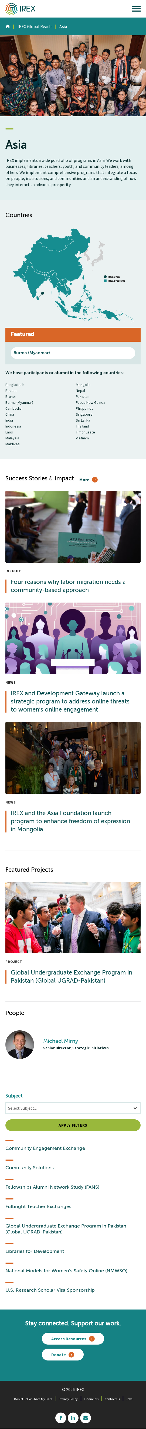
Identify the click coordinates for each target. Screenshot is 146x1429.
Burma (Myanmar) (31, 353)
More (84, 479)
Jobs (129, 1399)
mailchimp (85, 1418)
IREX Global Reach (35, 26)
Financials (91, 1399)
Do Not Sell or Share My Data (33, 1399)
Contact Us (112, 1399)
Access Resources (68, 1338)
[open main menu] (136, 10)
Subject (14, 1096)
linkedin (73, 1418)
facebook (60, 1418)
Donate (58, 1354)
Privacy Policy (68, 1399)
